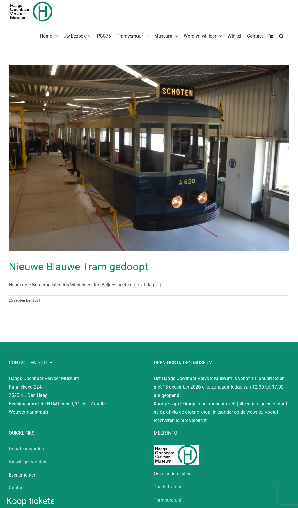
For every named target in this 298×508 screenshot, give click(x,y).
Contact (17, 488)
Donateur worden (26, 448)
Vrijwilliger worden (27, 462)
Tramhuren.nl (167, 500)
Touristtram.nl (168, 487)
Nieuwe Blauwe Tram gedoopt (78, 267)
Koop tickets (30, 501)
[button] (281, 35)
